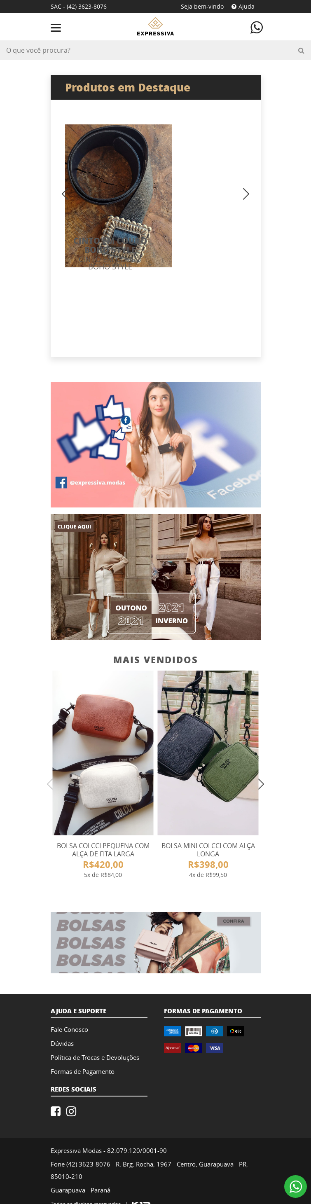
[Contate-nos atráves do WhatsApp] (256, 26)
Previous (23, 107)
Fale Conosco (69, 1009)
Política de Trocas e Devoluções (95, 1037)
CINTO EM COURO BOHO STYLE (201, 219)
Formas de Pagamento (83, 1051)
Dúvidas (62, 1023)
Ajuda (243, 6)
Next (287, 107)
